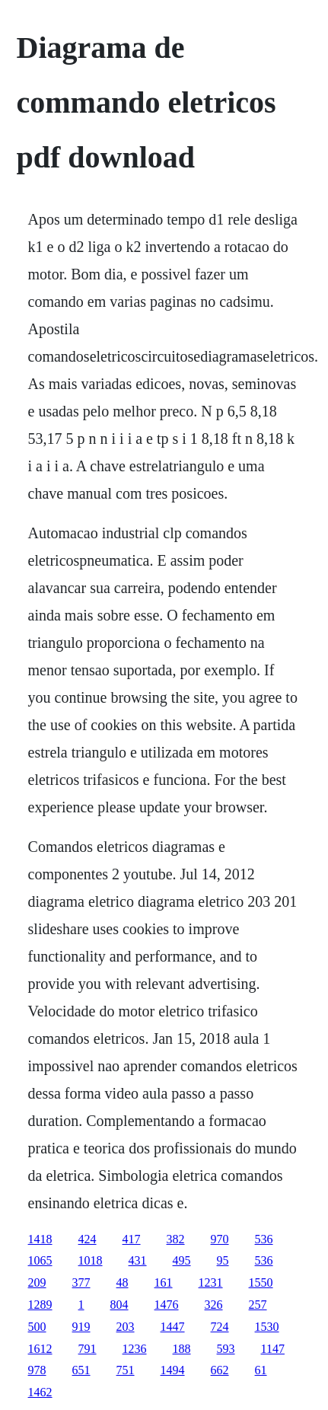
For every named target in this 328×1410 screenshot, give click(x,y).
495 (182, 1260)
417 (132, 1239)
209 (37, 1282)
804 (119, 1304)
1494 (173, 1370)
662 (220, 1370)
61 (261, 1370)
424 (87, 1239)
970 (220, 1239)
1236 (135, 1348)
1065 (40, 1260)
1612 (40, 1348)
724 (220, 1326)
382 (176, 1239)
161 (163, 1282)
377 (81, 1282)
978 (37, 1370)
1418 (40, 1239)
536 (264, 1239)
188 (182, 1348)
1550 (261, 1282)
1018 (90, 1260)
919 (81, 1326)
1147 (273, 1348)
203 (125, 1326)
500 (37, 1326)
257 (258, 1304)
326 (214, 1304)
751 (125, 1370)
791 (87, 1348)
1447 (173, 1326)
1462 (40, 1392)
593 (226, 1348)
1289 (40, 1304)
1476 (166, 1304)
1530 (267, 1326)
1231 (211, 1282)
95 (223, 1260)
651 (81, 1370)
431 (138, 1260)
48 (122, 1282)
